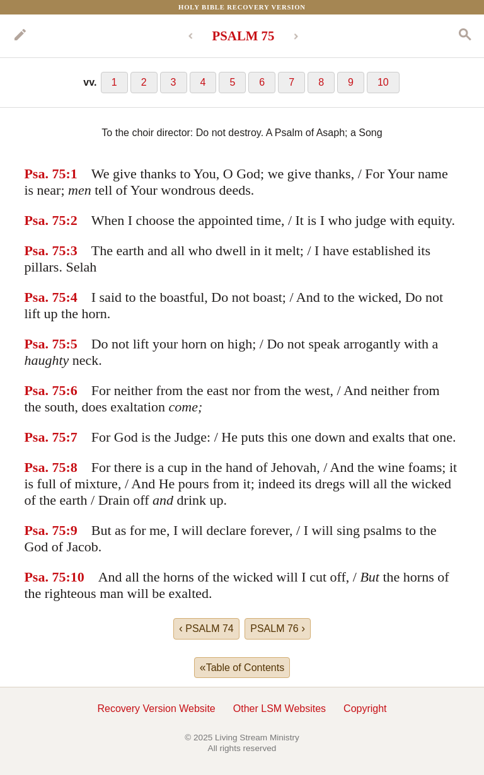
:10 (75, 577)
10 (383, 82)
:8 (71, 467)
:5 (71, 344)
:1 (71, 173)
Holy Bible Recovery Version (242, 7)
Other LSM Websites (279, 708)
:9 (71, 530)
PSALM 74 (206, 628)
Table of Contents (242, 667)
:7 (71, 437)
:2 (71, 220)
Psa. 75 (45, 173)
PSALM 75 (243, 35)
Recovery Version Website (156, 708)
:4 (71, 297)
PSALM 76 (277, 628)
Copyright (364, 708)
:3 (71, 250)
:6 (71, 390)
